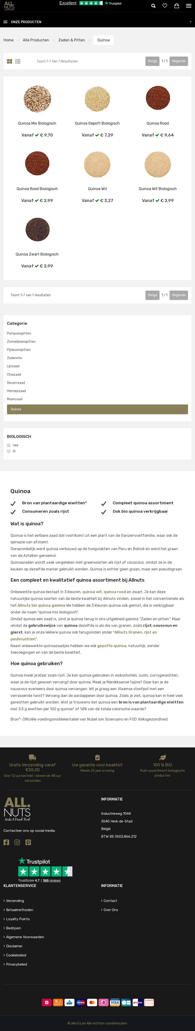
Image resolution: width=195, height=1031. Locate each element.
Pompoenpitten (19, 333)
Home (9, 40)
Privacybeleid (16, 964)
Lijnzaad (13, 366)
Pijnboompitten (19, 350)
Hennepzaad (16, 391)
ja (14, 451)
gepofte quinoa (111, 646)
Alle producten (36, 40)
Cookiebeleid (16, 955)
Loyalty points (18, 919)
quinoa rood (115, 592)
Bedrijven (13, 928)
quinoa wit (92, 592)
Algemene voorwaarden (25, 937)
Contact (110, 901)
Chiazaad (14, 375)
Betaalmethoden (19, 910)
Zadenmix (14, 358)
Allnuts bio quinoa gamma (41, 605)
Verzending (15, 901)
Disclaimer (14, 946)
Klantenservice (20, 885)
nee (15, 445)
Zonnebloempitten (21, 342)
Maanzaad (14, 399)
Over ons (111, 910)
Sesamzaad (16, 383)
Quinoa (103, 40)
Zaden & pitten (71, 40)
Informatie (112, 885)
